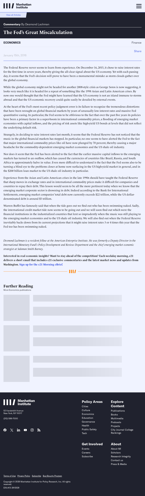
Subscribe (87, 456)
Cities (85, 406)
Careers (86, 452)
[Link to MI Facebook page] (4, 431)
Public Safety (89, 429)
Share (138, 51)
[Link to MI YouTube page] (25, 430)
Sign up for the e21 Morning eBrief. (41, 264)
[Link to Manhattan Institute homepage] (19, 404)
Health (85, 425)
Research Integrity (121, 456)
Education (87, 417)
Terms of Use (9, 476)
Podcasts (116, 422)
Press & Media (119, 464)
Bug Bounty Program (52, 476)
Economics (12, 42)
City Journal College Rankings (122, 431)
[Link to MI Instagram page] (32, 431)
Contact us (117, 460)
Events (85, 448)
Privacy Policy (23, 476)
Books (114, 414)
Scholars (116, 452)
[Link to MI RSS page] (38, 431)
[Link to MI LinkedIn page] (18, 431)
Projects (115, 426)
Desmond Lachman (37, 24)
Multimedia (117, 418)
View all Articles (13, 15)
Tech (84, 433)
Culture (86, 410)
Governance (88, 421)
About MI (116, 448)
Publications (118, 410)
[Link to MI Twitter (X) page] (11, 430)
